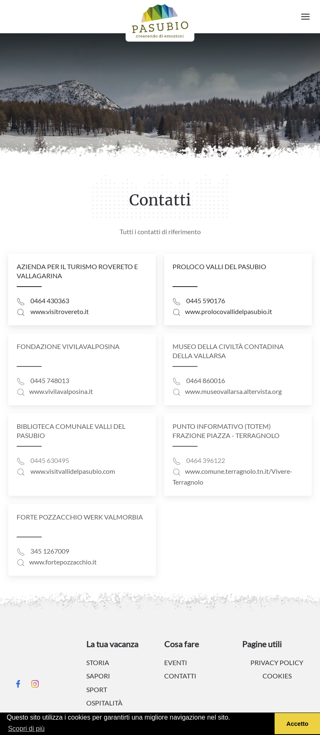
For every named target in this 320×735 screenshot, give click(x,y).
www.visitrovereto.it (59, 311)
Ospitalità (104, 703)
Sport (96, 689)
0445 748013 (49, 380)
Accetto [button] (297, 723)
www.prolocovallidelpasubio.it (228, 311)
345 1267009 (49, 551)
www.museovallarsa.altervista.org (233, 391)
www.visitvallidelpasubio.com (72, 471)
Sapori (98, 676)
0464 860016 (205, 380)
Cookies (277, 676)
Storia (97, 662)
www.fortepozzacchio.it (63, 562)
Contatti (180, 676)
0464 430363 (49, 300)
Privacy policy (276, 662)
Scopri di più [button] (26, 728)
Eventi (175, 662)
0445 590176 (205, 300)
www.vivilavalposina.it (61, 391)
